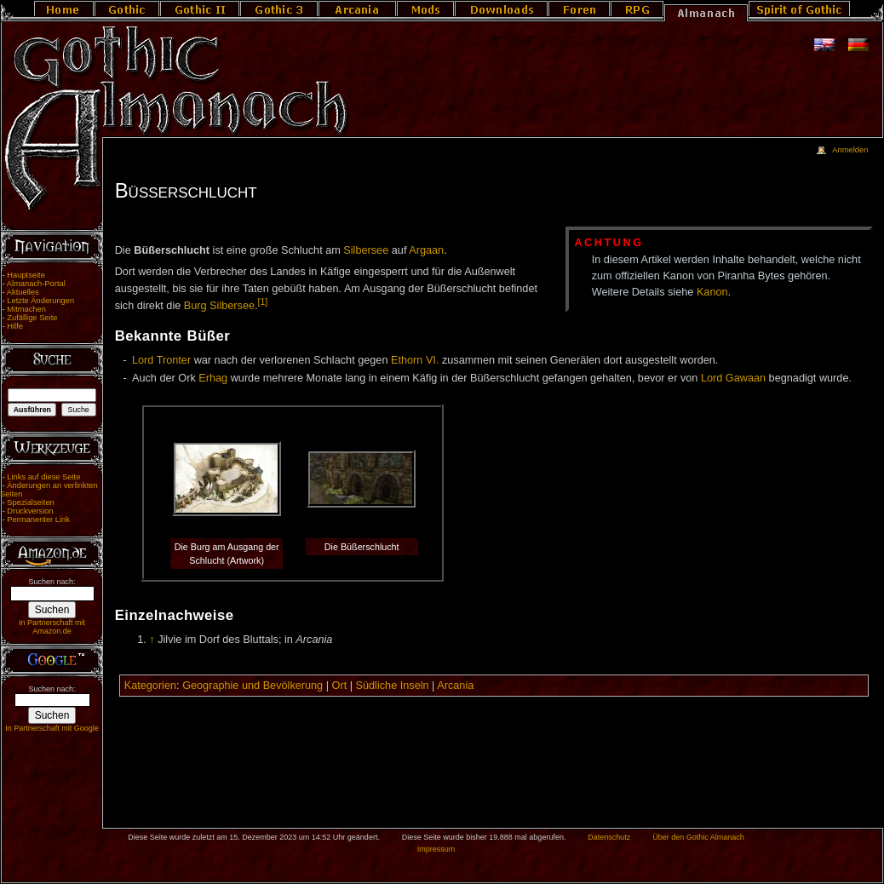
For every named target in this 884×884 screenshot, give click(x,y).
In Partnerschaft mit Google (52, 728)
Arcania (455, 686)
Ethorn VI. (415, 360)
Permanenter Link (38, 519)
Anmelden (850, 150)
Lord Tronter (161, 360)
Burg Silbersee (219, 306)
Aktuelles (23, 292)
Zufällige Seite (32, 317)
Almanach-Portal (36, 283)
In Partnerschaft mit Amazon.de (52, 626)
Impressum (436, 849)
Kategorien (150, 686)
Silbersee (365, 250)
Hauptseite (26, 275)
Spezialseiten (31, 502)
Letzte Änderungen (40, 300)
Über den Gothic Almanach (698, 837)
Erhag (212, 378)
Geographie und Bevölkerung (252, 686)
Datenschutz (609, 837)
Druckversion (30, 511)
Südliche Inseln (392, 686)
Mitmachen (26, 309)
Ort (339, 686)
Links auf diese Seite (43, 477)
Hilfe (15, 326)
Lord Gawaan (733, 378)
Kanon (712, 292)
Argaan (426, 250)
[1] (263, 301)
